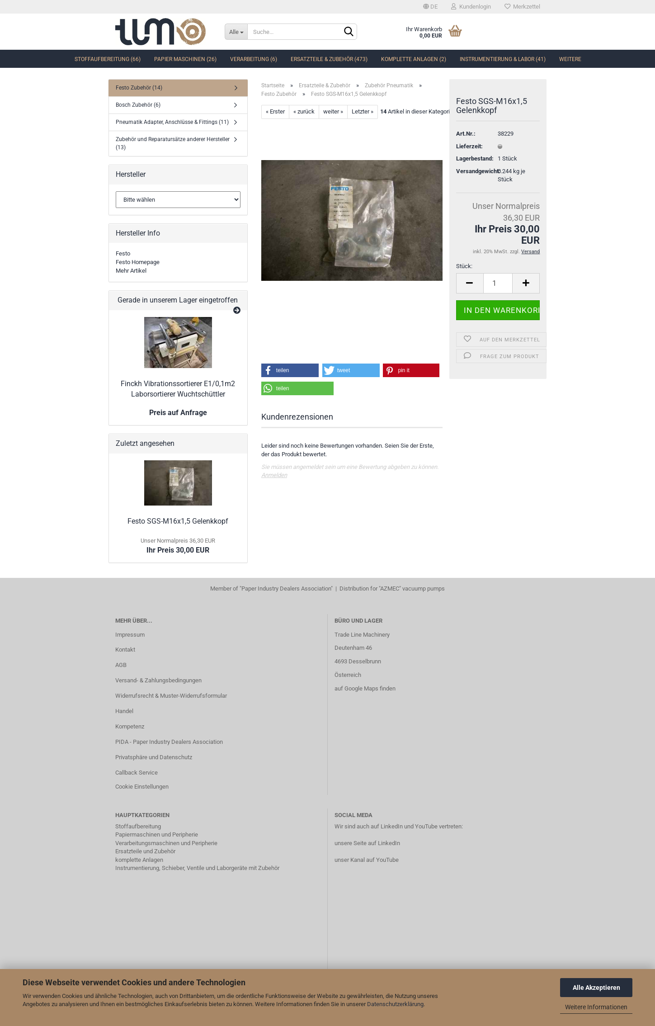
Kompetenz (129, 726)
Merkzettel (522, 6)
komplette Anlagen (139, 859)
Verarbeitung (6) (253, 59)
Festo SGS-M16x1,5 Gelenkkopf (177, 521)
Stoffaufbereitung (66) (108, 59)
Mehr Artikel (131, 270)
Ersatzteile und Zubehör (145, 851)
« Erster (275, 111)
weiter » (333, 111)
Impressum (130, 634)
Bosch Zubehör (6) (138, 105)
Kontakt (125, 649)
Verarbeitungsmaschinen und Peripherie (166, 843)
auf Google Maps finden (365, 688)
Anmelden (274, 475)
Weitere (570, 59)
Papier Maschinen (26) (185, 59)
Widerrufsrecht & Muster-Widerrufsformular (171, 695)
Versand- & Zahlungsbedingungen (158, 680)
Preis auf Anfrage (178, 412)
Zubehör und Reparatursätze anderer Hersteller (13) (173, 143)
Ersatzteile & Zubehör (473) (329, 59)
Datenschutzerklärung (395, 1004)
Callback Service (136, 772)
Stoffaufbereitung (138, 826)
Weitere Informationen (596, 1007)
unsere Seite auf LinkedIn (367, 843)
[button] (290, 370)
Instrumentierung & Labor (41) (503, 59)
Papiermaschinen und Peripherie (156, 834)
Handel (124, 711)
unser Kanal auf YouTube (367, 859)
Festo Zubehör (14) (139, 88)
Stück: (464, 266)
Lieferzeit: (469, 146)
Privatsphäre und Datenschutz (153, 757)
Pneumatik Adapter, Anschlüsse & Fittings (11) (172, 122)
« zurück (304, 111)
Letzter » (362, 111)
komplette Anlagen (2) (413, 59)
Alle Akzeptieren (596, 987)
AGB (121, 665)
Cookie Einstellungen (142, 786)
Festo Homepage (138, 262)
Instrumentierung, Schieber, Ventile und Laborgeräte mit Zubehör (197, 868)
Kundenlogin (471, 6)
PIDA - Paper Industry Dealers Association (169, 741)
